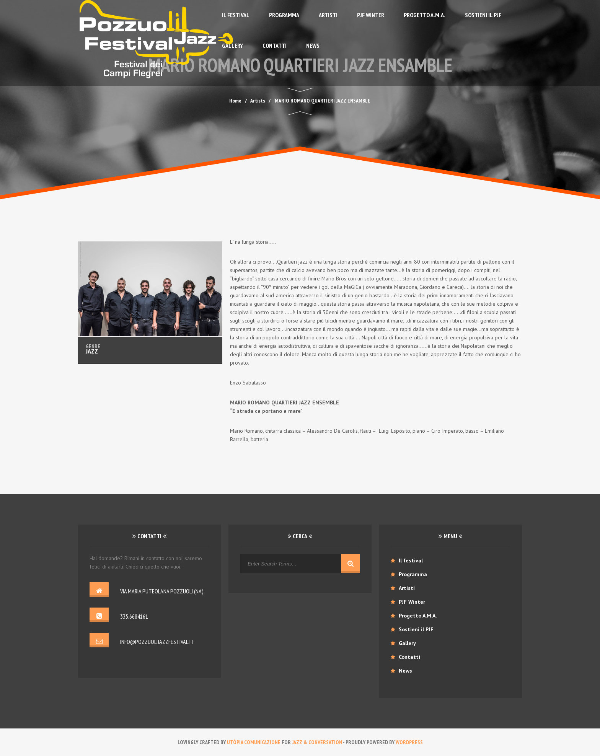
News (313, 45)
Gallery (232, 45)
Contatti (274, 45)
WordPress (409, 742)
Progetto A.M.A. (424, 15)
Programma (284, 15)
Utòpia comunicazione (253, 742)
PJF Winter (370, 15)
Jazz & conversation (317, 742)
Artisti (328, 15)
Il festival (235, 15)
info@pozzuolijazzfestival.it (157, 641)
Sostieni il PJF (483, 15)
